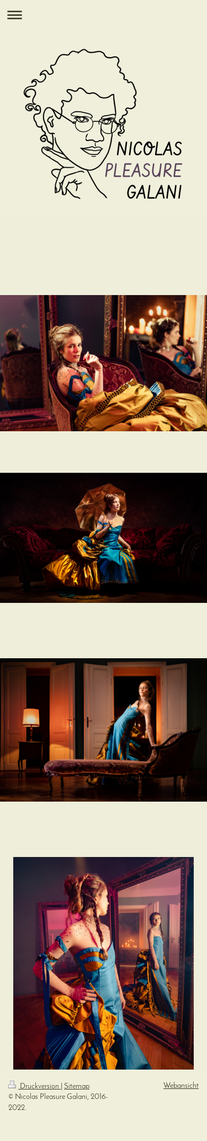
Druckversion (34, 1086)
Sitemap (76, 1086)
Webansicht (181, 1086)
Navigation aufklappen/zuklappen (103, 15)
